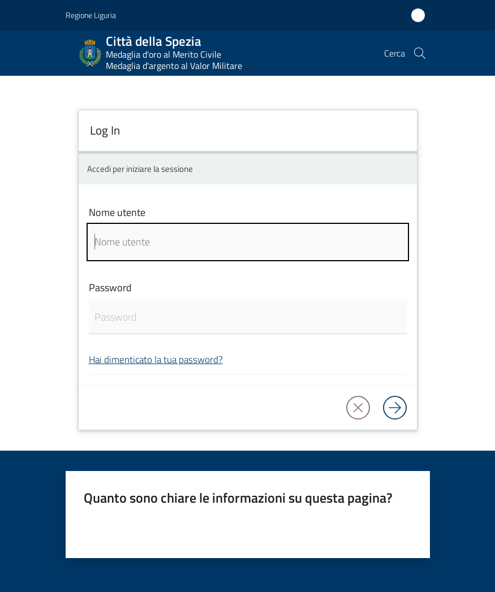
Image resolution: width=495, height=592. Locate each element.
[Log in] (395, 408)
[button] (420, 53)
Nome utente (117, 212)
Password (110, 287)
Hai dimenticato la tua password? (156, 359)
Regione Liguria (91, 15)
